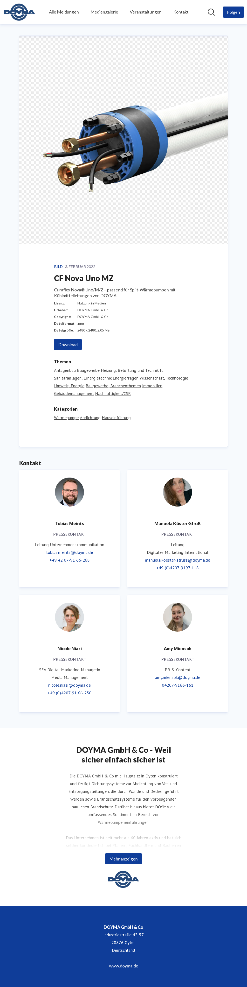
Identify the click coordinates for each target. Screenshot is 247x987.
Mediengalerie (104, 11)
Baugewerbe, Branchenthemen (113, 385)
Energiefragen (125, 378)
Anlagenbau (65, 370)
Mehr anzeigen (123, 858)
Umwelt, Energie (69, 385)
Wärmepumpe (66, 417)
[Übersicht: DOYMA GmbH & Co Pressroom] (19, 12)
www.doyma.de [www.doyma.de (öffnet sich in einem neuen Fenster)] (123, 965)
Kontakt (181, 11)
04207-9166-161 (177, 685)
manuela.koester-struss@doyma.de (177, 560)
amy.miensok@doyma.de (177, 677)
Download (68, 344)
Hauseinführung (116, 417)
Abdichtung (90, 417)
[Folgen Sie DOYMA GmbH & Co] (233, 12)
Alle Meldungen (64, 11)
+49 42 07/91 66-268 (69, 560)
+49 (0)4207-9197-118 (177, 568)
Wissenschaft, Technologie (164, 378)
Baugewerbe (88, 370)
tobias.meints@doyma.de (69, 552)
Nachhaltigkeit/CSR (113, 393)
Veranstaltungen (146, 11)
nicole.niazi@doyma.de (69, 685)
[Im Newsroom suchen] (211, 12)
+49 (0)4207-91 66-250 (69, 693)
